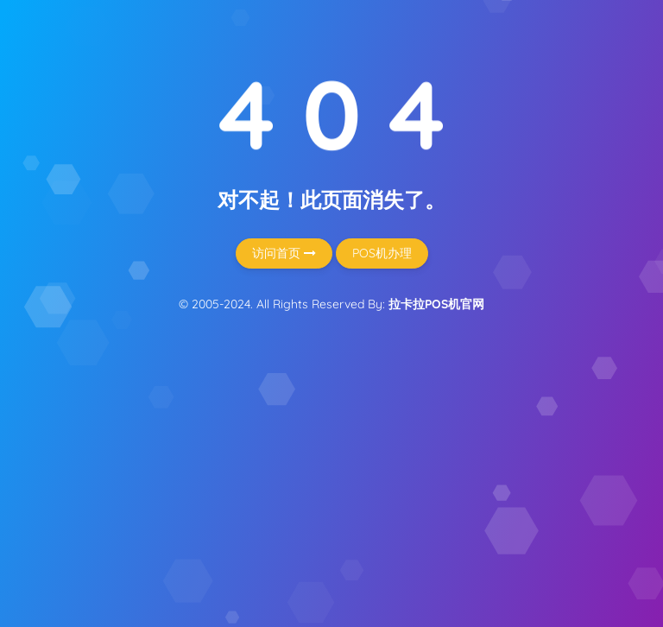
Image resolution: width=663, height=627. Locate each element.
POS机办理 (382, 253)
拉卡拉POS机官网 (436, 304)
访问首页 (284, 253)
